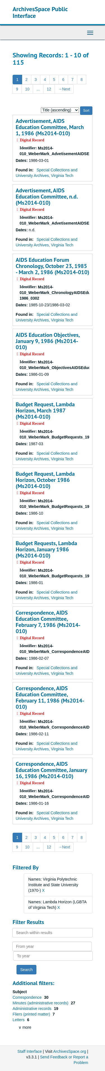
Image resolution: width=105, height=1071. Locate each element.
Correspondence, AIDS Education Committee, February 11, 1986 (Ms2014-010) (50, 697)
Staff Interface (29, 1051)
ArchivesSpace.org (69, 1051)
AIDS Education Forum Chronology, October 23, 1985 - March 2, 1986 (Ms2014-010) (52, 266)
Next (64, 89)
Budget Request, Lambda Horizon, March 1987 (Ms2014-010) (45, 410)
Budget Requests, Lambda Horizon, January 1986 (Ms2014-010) (46, 549)
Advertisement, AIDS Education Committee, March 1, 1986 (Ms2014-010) (50, 127)
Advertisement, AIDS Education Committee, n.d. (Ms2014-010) (47, 196)
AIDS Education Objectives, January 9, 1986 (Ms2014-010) (48, 341)
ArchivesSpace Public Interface (40, 12)
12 (49, 89)
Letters (19, 1020)
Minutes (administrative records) (41, 1003)
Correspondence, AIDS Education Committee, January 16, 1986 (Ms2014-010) (51, 770)
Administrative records (32, 1008)
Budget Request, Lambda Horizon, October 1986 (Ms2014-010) (45, 480)
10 (27, 89)
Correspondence (28, 997)
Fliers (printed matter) (32, 1014)
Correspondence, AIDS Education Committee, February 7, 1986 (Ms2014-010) (48, 622)
